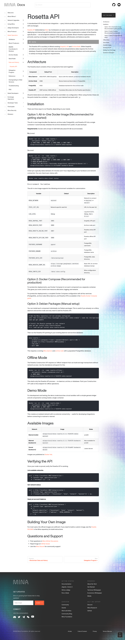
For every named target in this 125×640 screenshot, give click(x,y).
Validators (12, 39)
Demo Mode (106, 42)
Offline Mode (106, 40)
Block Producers (14, 43)
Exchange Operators (11, 98)
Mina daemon (48, 353)
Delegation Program (12, 71)
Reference (12, 76)
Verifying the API (107, 47)
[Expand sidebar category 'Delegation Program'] (23, 71)
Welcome (11, 13)
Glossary (10, 114)
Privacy (95, 631)
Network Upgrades (13, 20)
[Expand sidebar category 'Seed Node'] (23, 58)
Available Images (107, 45)
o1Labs (70, 631)
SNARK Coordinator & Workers (13, 49)
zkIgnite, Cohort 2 (67, 587)
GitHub (89, 611)
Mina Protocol (12, 31)
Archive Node (77, 49)
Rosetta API (13, 66)
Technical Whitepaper (94, 590)
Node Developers (13, 93)
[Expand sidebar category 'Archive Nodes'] (23, 55)
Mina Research (92, 608)
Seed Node (12, 58)
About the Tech (92, 584)
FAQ (10, 89)
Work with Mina (66, 611)
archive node (60, 353)
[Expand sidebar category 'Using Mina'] (23, 24)
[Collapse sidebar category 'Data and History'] (23, 62)
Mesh (48, 30)
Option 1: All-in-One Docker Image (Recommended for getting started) (113, 27)
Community (65, 605)
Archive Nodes (13, 55)
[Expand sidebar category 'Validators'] (23, 39)
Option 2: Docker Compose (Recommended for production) (112, 32)
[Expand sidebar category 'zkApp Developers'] (23, 28)
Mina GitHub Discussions (51, 543)
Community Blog (67, 614)
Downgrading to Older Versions (15, 81)
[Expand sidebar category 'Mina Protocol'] (23, 31)
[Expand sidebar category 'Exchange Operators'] (23, 98)
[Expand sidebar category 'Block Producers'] (23, 43)
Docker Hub (49, 457)
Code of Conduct (82, 631)
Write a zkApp (66, 590)
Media (89, 596)
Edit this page (108, 15)
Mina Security (12, 110)
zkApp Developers (13, 28)
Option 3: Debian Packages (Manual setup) (113, 36)
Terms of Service (107, 631)
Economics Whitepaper (94, 593)
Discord (89, 605)
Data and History (14, 62)
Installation (105, 24)
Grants (64, 608)
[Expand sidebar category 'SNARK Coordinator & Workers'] (23, 49)
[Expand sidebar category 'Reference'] (23, 76)
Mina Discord (40, 549)
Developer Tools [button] (13, 103)
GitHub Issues (46, 546)
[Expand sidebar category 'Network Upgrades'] (23, 20)
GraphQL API (64, 49)
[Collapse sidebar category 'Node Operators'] (23, 35)
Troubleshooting (14, 86)
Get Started (91, 587)
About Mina (12, 16)
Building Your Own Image (109, 50)
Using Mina (11, 24)
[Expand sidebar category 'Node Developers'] (23, 93)
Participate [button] (11, 106)
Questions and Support (108, 52)
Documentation (66, 584)
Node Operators (13, 35)
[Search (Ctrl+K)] (62, 5)
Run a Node (65, 593)
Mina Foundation (67, 617)
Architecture (106, 22)
